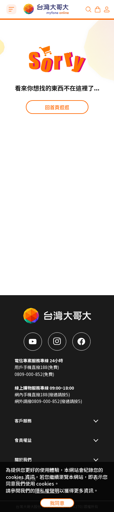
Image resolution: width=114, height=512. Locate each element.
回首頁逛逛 (57, 107)
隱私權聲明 (47, 490)
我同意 (57, 503)
